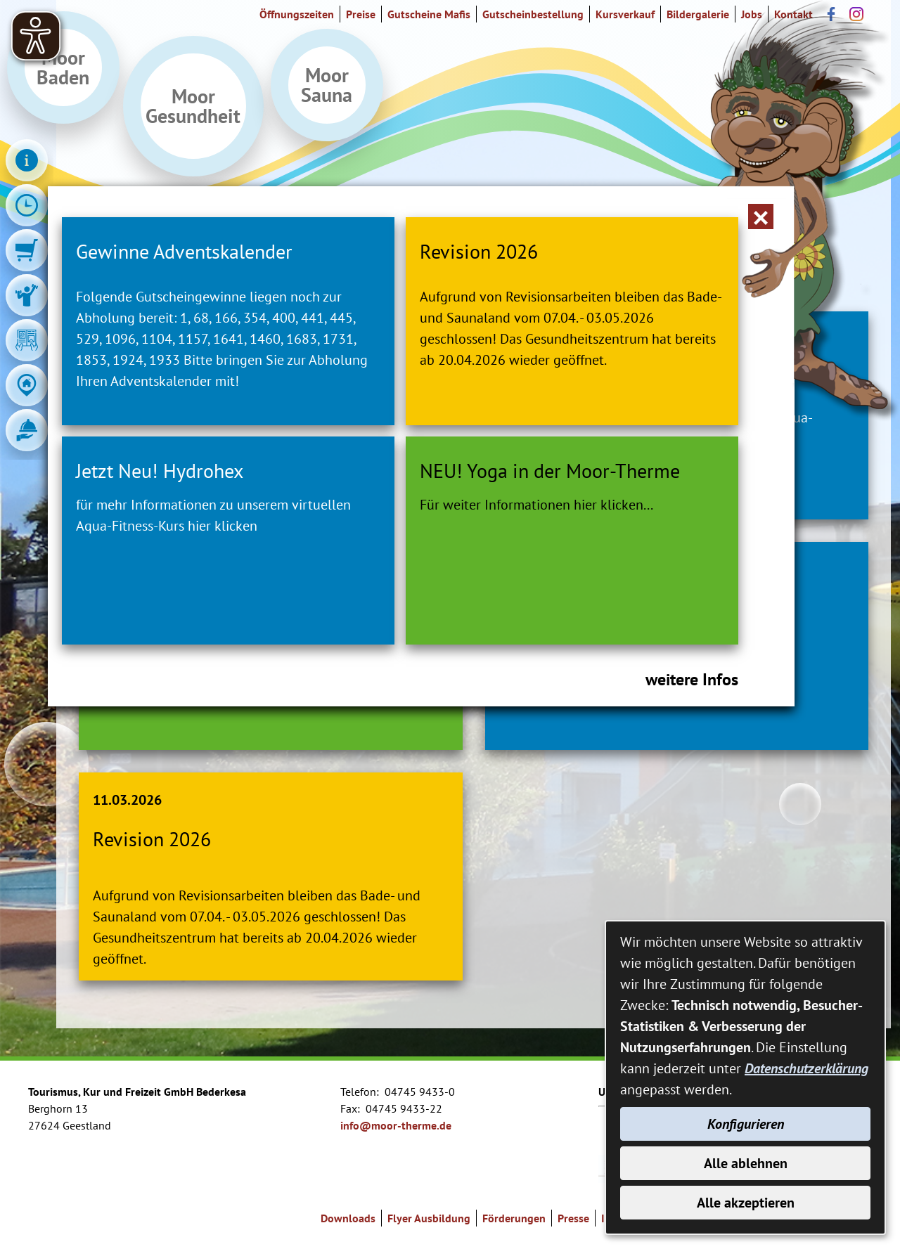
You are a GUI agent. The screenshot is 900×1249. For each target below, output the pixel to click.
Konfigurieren (745, 1124)
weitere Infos (691, 679)
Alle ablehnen (746, 1163)
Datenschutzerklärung (806, 1068)
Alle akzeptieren (746, 1202)
